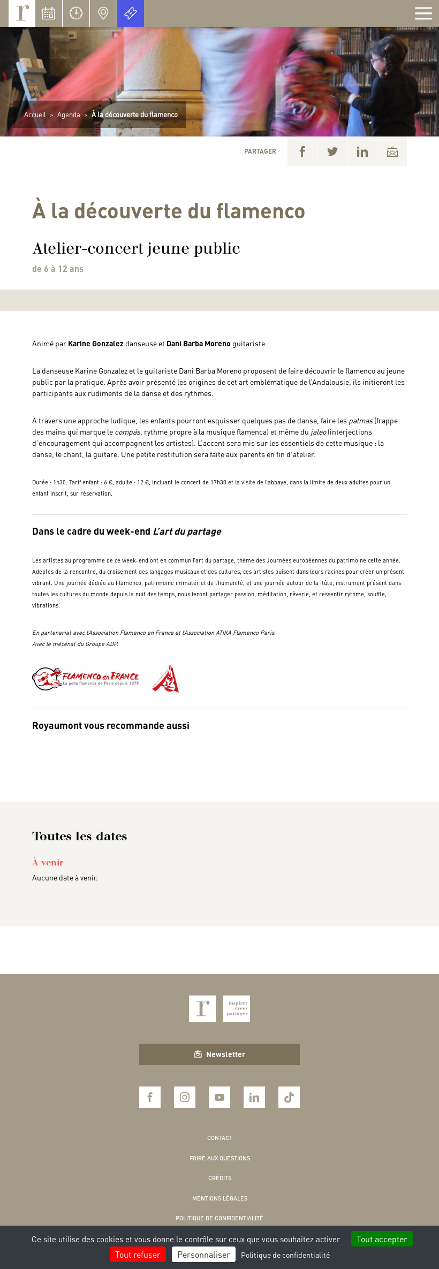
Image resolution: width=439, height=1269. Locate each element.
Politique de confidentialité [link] (285, 1254)
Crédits (219, 1178)
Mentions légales (219, 1198)
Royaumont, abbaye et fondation (22, 13)
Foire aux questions (220, 1158)
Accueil (35, 114)
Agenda (68, 114)
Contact (219, 1138)
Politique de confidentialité (219, 1218)
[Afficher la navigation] (423, 13)
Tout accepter (382, 1238)
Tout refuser (138, 1254)
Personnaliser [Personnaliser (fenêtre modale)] (203, 1254)
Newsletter (219, 1054)
